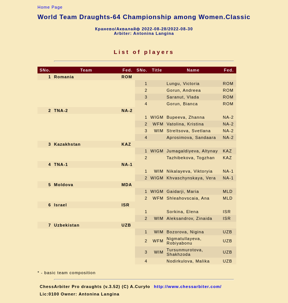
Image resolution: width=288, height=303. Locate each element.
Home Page (50, 7)
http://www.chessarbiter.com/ (188, 286)
